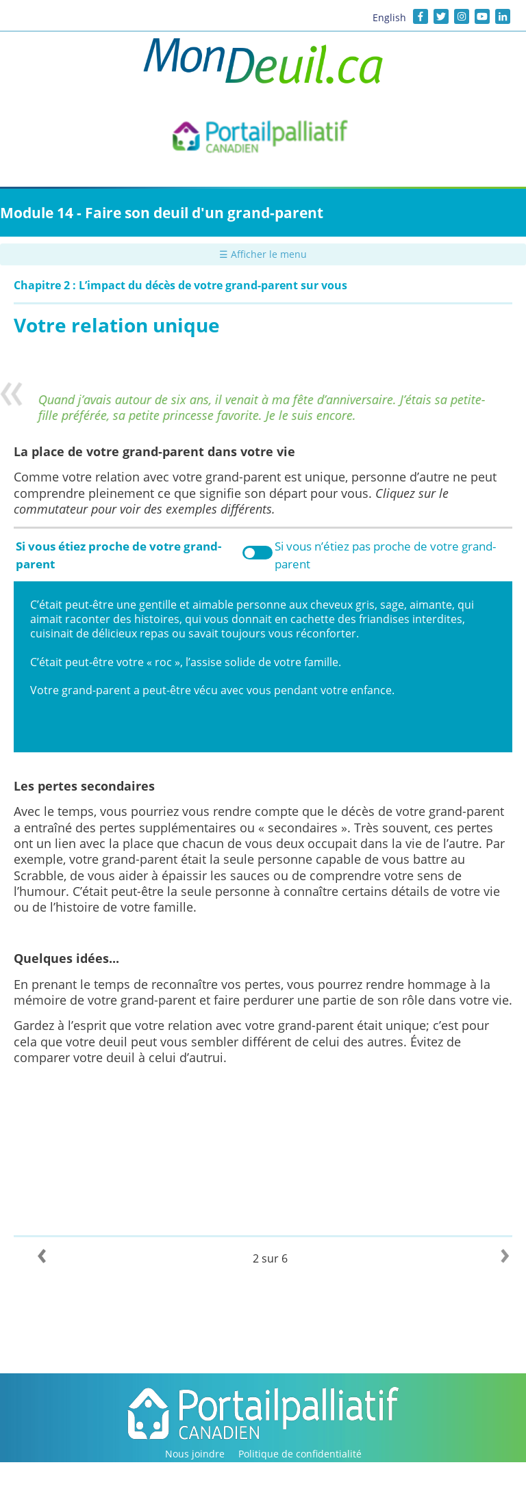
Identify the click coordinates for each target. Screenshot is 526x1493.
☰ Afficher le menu (263, 254)
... (114, 958)
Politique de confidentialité (300, 1453)
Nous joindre (195, 1453)
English (389, 17)
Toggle (257, 552)
